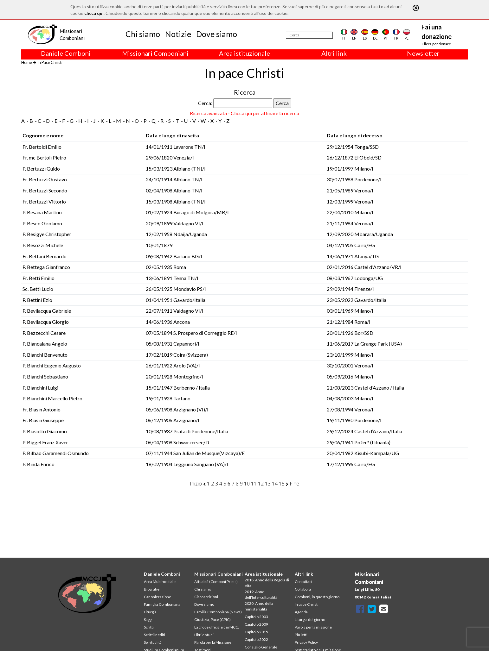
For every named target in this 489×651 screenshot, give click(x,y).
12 (261, 483)
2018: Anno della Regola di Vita (267, 583)
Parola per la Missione (212, 642)
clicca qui (94, 13)
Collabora (303, 589)
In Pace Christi (49, 62)
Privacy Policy (306, 642)
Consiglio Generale (261, 647)
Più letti (301, 634)
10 (247, 483)
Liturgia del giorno (310, 619)
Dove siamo (216, 34)
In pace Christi (306, 604)
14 (275, 483)
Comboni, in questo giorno (317, 596)
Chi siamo (142, 34)
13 (268, 483)
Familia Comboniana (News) (218, 612)
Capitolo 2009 (256, 624)
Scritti (149, 627)
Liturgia (150, 612)
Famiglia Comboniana (162, 604)
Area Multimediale (160, 581)
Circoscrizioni (206, 596)
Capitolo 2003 (256, 616)
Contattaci (303, 581)
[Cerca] (309, 35)
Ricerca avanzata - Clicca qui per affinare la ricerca (244, 113)
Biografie (151, 589)
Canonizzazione (157, 596)
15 (282, 483)
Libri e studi (204, 634)
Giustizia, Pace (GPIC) (212, 619)
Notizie (178, 34)
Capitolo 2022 (256, 639)
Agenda (301, 612)
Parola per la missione (313, 627)
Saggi (148, 619)
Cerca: (205, 103)
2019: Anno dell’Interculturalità (261, 594)
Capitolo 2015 (256, 631)
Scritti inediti (154, 634)
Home (26, 62)
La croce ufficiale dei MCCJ (217, 627)
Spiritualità (153, 642)
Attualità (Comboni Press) (216, 581)
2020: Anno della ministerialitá (259, 606)
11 (254, 483)
